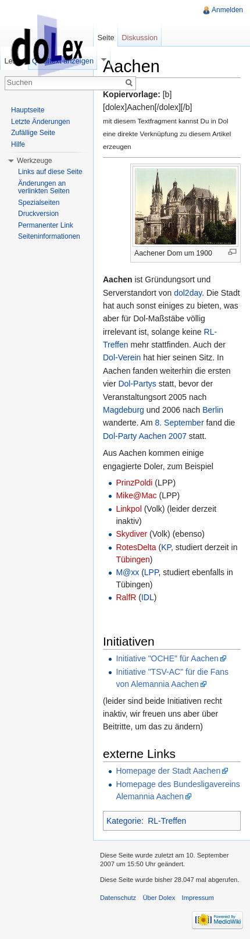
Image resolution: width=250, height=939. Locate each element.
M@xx (127, 572)
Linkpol (128, 508)
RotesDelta (136, 547)
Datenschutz (118, 897)
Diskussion (140, 37)
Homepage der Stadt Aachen (168, 770)
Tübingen (132, 559)
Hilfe (18, 144)
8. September (179, 422)
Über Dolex (158, 897)
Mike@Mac (136, 495)
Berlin (212, 409)
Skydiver (131, 533)
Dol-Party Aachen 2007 (145, 436)
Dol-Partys (137, 383)
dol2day (188, 292)
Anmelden (227, 10)
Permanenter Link (45, 225)
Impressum (198, 897)
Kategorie (123, 820)
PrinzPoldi (134, 482)
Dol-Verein (122, 357)
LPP (151, 572)
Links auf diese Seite (50, 172)
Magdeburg (123, 409)
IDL (147, 597)
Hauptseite (27, 110)
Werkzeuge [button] (34, 161)
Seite (105, 37)
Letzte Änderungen (40, 122)
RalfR (126, 597)
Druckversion (38, 214)
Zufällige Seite (33, 133)
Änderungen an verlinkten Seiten (44, 187)
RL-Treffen (167, 820)
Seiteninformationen (49, 236)
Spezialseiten (38, 203)
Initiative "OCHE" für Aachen (167, 658)
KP (166, 547)
